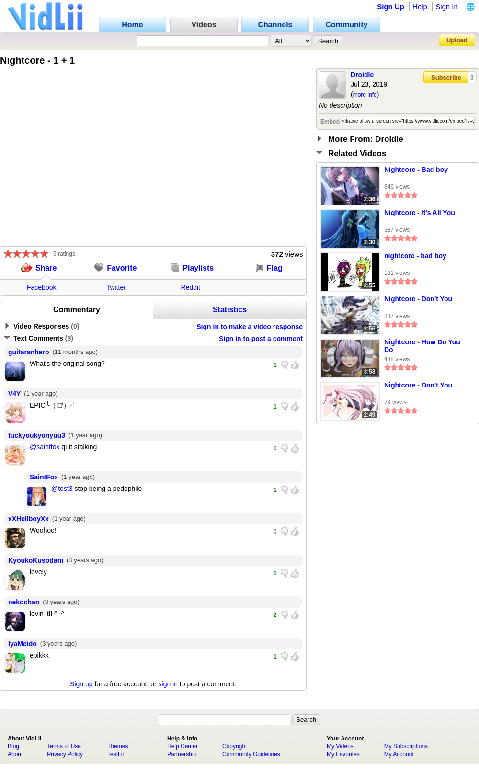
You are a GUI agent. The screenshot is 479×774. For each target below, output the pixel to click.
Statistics (230, 310)
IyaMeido (22, 644)
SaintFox (44, 477)
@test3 (62, 488)
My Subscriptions (406, 746)
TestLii (115, 754)
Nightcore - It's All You (419, 212)
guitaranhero (28, 352)
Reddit (190, 287)
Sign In (446, 6)
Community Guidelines (251, 754)
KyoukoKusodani (35, 560)
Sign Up (390, 6)
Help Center (182, 746)
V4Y (14, 394)
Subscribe (446, 77)
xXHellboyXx (28, 519)
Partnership (181, 754)
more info (365, 94)
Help (419, 6)
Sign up (81, 684)
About (15, 754)
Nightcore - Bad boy (416, 169)
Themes (117, 746)
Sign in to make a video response (249, 326)
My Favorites (343, 754)
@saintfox (44, 447)
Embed (330, 121)
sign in (168, 684)
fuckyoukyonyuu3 (36, 435)
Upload (457, 40)
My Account (399, 754)
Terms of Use (64, 746)
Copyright (234, 746)
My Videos (340, 746)
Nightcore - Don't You (418, 299)
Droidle (362, 75)
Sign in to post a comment (261, 338)
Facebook (41, 287)
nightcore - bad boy (415, 256)
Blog (13, 746)
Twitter (116, 287)
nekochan (23, 602)
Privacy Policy (65, 754)
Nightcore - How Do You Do (422, 345)
